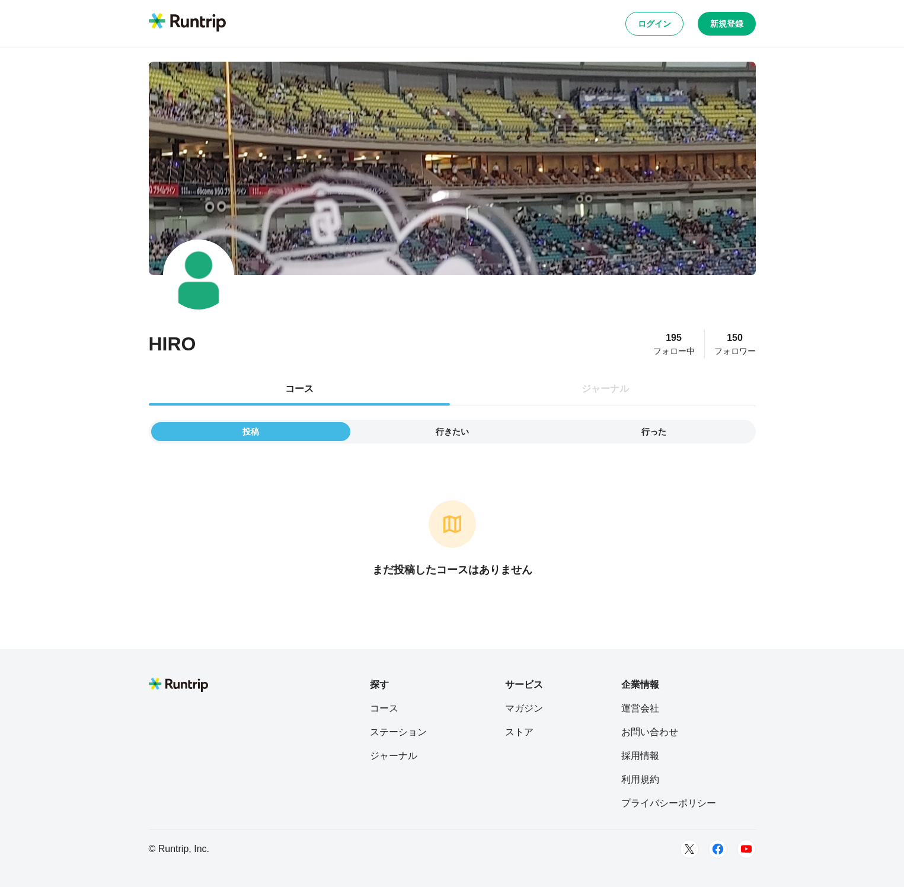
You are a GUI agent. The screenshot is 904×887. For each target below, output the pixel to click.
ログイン (654, 23)
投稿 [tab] (250, 431)
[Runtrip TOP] (187, 23)
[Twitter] (689, 849)
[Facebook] (717, 849)
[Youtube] (746, 849)
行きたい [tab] (452, 431)
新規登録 (726, 23)
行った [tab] (653, 431)
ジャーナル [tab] (605, 389)
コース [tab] (299, 389)
